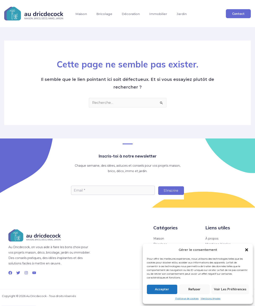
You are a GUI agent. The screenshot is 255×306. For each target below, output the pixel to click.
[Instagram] (26, 273)
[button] (247, 250)
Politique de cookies (187, 298)
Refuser (194, 289)
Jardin (196, 15)
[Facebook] (10, 273)
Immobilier (169, 15)
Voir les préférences (230, 289)
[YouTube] (34, 273)
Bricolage (109, 15)
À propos (211, 238)
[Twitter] (18, 273)
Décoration (138, 15)
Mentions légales (210, 298)
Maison (82, 15)
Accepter (162, 289)
